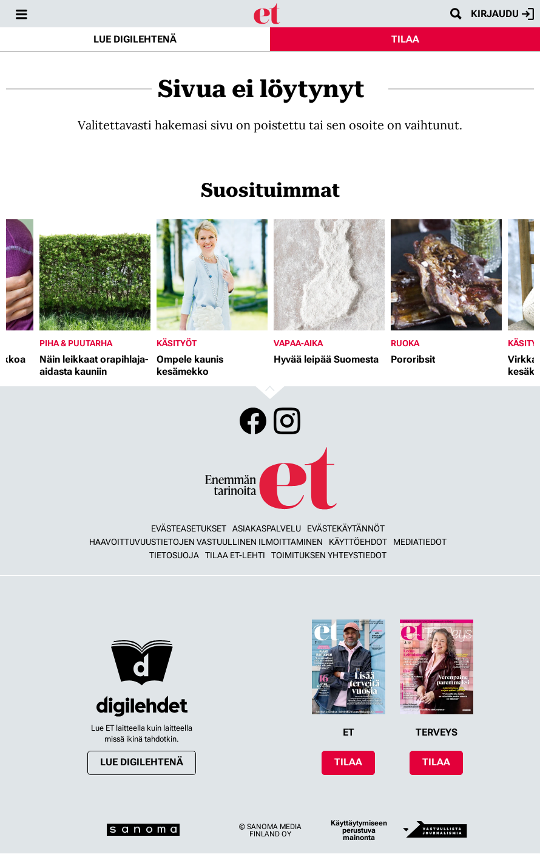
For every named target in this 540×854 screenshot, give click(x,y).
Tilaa (405, 39)
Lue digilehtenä (135, 39)
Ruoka (405, 343)
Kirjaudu (502, 14)
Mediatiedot (420, 542)
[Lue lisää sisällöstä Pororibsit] (446, 274)
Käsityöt (177, 343)
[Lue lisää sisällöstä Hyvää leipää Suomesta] (329, 274)
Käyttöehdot (358, 542)
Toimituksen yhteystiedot (328, 555)
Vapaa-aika (298, 343)
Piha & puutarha (75, 343)
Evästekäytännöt (346, 528)
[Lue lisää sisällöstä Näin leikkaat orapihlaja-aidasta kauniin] (94, 274)
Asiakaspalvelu (266, 528)
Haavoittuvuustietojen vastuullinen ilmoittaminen (206, 542)
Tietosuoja (174, 555)
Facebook (253, 421)
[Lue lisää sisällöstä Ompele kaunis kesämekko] (212, 274)
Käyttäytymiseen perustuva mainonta (359, 830)
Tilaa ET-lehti (235, 555)
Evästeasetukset (188, 528)
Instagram (287, 421)
